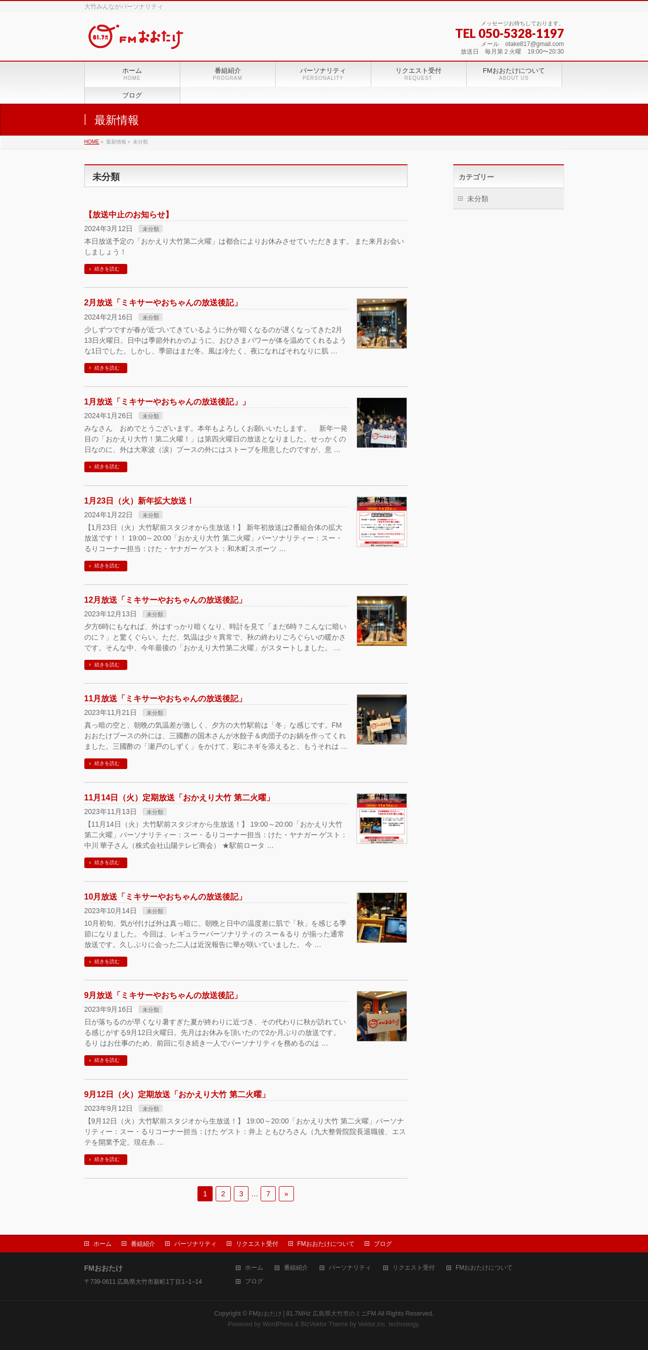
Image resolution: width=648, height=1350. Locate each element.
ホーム (102, 1243)
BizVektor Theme (324, 1324)
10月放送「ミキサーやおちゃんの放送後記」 (165, 896)
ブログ (383, 1243)
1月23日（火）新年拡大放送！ (139, 501)
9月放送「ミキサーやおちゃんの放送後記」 (163, 995)
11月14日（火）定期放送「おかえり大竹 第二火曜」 (179, 797)
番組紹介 (143, 1243)
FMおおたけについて (326, 1243)
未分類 (150, 229)
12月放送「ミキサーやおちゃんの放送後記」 (165, 600)
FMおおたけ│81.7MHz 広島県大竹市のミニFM (312, 1313)
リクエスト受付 (257, 1243)
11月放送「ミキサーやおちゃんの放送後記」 (165, 698)
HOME (91, 142)
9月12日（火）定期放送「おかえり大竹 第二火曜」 (177, 1094)
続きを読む (107, 269)
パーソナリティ (195, 1243)
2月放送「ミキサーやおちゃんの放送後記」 (163, 302)
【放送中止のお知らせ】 (128, 214)
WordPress (278, 1324)
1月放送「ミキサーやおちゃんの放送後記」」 (167, 401)
